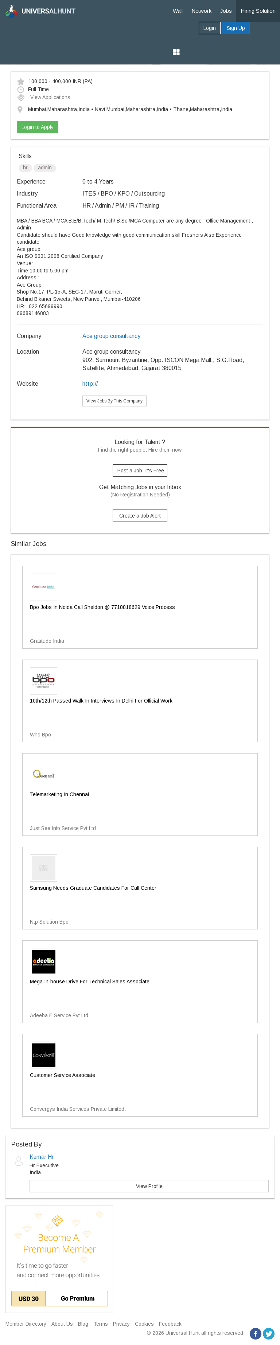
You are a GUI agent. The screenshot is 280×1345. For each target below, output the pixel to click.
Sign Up (236, 28)
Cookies (144, 1324)
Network (201, 11)
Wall (178, 11)
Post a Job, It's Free (140, 470)
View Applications (43, 97)
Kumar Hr (42, 1157)
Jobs (226, 11)
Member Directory (25, 1324)
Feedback (170, 1324)
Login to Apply (38, 127)
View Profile (149, 1186)
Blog (83, 1324)
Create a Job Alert (140, 516)
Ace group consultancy (111, 336)
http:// (90, 384)
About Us (62, 1324)
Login (209, 28)
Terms (100, 1324)
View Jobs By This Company (114, 401)
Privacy (121, 1324)
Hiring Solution (258, 11)
